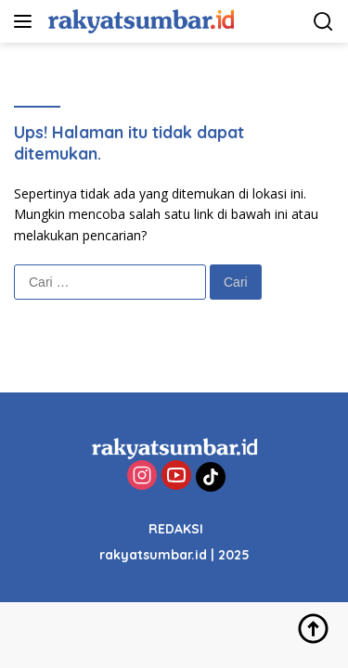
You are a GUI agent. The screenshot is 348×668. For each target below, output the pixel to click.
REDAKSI (175, 528)
